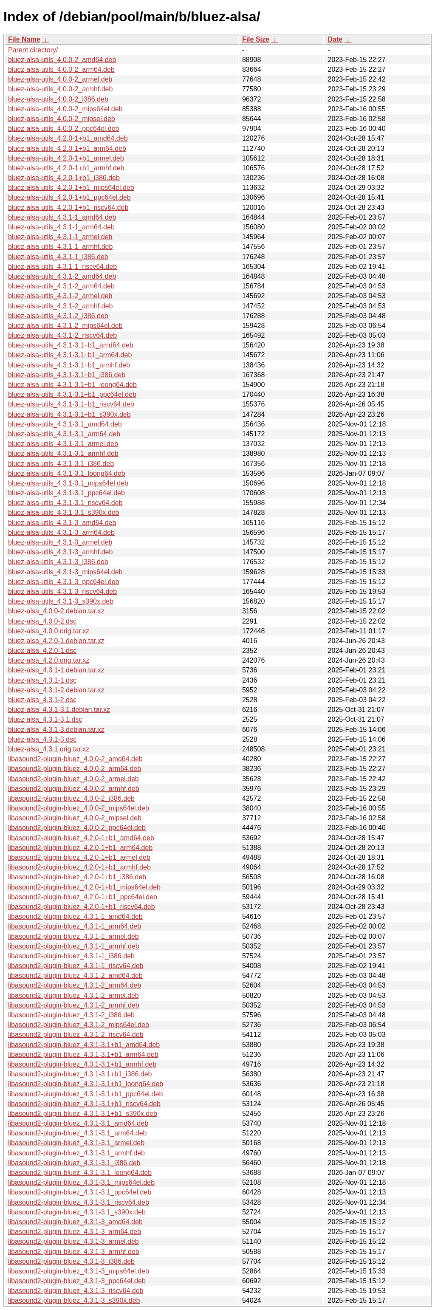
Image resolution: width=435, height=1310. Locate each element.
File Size (255, 39)
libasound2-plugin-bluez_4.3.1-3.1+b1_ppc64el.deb (85, 1094)
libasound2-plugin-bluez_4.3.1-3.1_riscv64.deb (78, 1202)
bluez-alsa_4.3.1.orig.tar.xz (48, 749)
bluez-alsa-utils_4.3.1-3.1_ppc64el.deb (66, 493)
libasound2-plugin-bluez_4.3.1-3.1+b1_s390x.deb (82, 1113)
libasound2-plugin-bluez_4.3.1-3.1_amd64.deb (78, 1123)
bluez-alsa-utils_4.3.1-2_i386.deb (58, 315)
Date (335, 39)
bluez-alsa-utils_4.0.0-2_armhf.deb (60, 89)
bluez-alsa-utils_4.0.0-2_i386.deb (58, 99)
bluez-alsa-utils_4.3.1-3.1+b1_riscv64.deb (71, 404)
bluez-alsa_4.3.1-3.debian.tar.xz (56, 729)
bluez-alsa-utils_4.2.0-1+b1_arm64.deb (67, 148)
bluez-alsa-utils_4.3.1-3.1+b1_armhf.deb (69, 365)
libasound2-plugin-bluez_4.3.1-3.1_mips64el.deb (81, 1182)
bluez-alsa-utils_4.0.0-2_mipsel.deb (61, 118)
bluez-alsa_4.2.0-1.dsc (42, 650)
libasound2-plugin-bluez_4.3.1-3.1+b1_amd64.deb (84, 1044)
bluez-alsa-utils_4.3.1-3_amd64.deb (62, 522)
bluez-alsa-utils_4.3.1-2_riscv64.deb (62, 335)
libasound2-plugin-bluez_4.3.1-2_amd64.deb (75, 975)
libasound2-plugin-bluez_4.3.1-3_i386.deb (71, 1261)
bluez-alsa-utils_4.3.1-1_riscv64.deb (62, 266)
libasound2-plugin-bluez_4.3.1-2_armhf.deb (73, 1005)
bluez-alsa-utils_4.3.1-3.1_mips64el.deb (68, 483)
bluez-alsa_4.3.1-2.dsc (42, 699)
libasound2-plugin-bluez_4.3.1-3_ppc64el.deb (77, 1281)
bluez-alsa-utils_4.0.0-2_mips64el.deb (65, 109)
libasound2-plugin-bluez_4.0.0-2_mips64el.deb (78, 808)
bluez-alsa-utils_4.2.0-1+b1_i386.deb (64, 177)
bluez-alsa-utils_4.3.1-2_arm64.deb (61, 286)
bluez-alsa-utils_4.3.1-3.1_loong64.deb (66, 473)
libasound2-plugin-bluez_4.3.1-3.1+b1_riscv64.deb (84, 1103)
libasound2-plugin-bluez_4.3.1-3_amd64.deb (75, 1221)
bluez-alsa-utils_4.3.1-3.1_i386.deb (61, 463)
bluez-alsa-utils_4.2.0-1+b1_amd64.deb (68, 138)
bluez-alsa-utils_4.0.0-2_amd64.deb (62, 59)
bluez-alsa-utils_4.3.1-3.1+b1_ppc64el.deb (72, 394)
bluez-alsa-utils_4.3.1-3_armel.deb (60, 542)
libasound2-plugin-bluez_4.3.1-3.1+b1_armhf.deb (82, 1064)
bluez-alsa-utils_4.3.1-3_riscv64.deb (62, 591)
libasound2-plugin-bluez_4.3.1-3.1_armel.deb (76, 1142)
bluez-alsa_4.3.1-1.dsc (42, 680)
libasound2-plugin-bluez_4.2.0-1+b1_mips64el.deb (84, 887)
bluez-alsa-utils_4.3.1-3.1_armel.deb (63, 443)
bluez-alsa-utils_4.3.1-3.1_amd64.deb (65, 424)
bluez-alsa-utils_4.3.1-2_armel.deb (60, 295)
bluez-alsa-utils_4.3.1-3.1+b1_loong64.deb (72, 384)
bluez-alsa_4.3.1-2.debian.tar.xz (56, 690)
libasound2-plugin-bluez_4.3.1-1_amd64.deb (75, 916)
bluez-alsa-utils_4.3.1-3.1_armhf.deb (63, 453)
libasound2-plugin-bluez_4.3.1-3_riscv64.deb (75, 1290)
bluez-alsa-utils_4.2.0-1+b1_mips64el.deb (71, 187)
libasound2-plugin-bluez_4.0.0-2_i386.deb (71, 798)
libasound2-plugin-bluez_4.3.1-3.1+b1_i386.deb (80, 1074)
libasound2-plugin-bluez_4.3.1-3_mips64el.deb (78, 1271)
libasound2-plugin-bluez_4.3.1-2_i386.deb (71, 1015)
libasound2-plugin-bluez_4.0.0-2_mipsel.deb (74, 818)
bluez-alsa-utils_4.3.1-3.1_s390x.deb (63, 512)
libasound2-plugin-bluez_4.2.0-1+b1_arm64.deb (80, 847)
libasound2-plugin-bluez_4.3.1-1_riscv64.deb (75, 965)
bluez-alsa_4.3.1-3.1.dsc (45, 719)
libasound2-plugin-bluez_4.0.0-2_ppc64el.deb (77, 827)
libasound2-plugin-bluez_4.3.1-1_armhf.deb (73, 946)
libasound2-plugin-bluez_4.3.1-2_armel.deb (73, 995)
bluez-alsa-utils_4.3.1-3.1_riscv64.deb (65, 502)
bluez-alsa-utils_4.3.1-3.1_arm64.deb (64, 434)
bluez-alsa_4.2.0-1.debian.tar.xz (56, 640)
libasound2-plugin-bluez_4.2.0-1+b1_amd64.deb (81, 837)
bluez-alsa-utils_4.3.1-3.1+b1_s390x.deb (69, 414)
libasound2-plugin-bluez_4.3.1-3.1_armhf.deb (76, 1153)
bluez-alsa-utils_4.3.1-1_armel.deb (60, 236)
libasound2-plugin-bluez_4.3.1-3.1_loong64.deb (80, 1172)
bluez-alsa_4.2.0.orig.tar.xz (48, 660)
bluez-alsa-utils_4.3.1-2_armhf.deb (60, 306)
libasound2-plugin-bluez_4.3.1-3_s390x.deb (74, 1300)
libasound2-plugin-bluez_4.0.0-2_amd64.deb (75, 758)
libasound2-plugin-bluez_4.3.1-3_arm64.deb (74, 1231)
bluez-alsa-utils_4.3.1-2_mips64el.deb (65, 325)
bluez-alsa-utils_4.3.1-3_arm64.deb (61, 532)
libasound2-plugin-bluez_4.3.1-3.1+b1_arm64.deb (83, 1054)
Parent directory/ (33, 50)
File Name (24, 39)
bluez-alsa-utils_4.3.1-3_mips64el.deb (65, 572)
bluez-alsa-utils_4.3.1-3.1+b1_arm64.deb (70, 355)
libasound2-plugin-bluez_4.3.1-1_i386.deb (71, 956)
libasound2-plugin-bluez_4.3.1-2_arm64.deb (74, 985)
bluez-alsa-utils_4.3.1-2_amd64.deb (62, 276)
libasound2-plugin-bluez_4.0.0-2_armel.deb (73, 778)
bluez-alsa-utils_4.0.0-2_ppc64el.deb (63, 128)
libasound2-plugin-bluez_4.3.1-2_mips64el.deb (78, 1024)
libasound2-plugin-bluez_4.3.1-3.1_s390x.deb (77, 1212)
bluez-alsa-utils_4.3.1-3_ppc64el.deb (63, 581)
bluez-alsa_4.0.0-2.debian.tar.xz (56, 611)
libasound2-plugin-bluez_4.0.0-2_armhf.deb (73, 788)
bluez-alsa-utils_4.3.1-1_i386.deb (58, 256)
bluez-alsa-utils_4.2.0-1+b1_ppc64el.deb (69, 197)
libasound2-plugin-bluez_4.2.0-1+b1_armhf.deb (79, 867)
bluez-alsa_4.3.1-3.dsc (42, 739)
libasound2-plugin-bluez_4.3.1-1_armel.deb (73, 936)
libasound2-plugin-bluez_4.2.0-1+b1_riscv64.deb (81, 906)
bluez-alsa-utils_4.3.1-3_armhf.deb (60, 552)
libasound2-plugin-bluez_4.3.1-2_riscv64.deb (75, 1034)
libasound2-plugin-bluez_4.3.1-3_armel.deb (73, 1241)
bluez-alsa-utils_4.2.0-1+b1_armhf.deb (66, 168)
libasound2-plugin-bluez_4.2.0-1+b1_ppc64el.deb (82, 897)
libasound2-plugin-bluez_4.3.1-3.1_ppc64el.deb (79, 1192)
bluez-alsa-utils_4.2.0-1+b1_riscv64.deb (68, 207)
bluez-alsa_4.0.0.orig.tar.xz (48, 631)
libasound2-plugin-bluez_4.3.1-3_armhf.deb (73, 1251)
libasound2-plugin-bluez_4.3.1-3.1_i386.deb (74, 1162)
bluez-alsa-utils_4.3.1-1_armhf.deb (60, 246)
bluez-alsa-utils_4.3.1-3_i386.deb (58, 561)
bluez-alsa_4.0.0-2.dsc (42, 621)
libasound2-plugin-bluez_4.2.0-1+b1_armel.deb (79, 857)
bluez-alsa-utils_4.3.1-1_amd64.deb (62, 217)
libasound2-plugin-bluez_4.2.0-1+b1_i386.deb (77, 877)
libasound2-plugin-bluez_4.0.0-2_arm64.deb (74, 768)
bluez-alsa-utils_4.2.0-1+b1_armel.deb (66, 158)
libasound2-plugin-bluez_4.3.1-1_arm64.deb (74, 926)
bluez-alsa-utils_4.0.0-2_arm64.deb (61, 69)
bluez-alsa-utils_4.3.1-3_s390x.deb (60, 601)
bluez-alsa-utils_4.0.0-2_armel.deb (60, 79)
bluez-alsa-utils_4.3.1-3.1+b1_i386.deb (66, 374)
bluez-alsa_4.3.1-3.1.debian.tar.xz (59, 709)
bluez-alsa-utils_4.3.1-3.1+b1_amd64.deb (70, 345)
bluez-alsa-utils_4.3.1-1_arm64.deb (61, 227)
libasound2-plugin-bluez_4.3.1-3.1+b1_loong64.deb (85, 1083)
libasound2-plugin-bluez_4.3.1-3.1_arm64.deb (77, 1133)
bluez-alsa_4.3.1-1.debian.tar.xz (56, 670)
